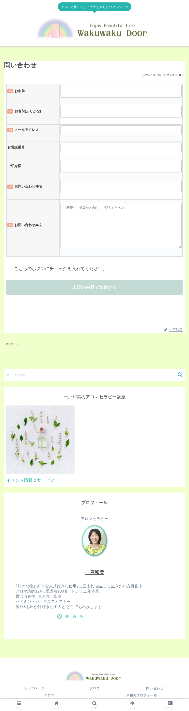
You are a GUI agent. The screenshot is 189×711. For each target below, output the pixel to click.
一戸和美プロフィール (140, 695)
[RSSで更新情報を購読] (82, 616)
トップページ (34, 688)
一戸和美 (94, 572)
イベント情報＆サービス (30, 480)
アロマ (49, 695)
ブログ (94, 688)
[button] (180, 374)
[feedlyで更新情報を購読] (74, 616)
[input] (94, 375)
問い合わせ (154, 688)
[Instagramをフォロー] (59, 616)
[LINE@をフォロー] (67, 616)
